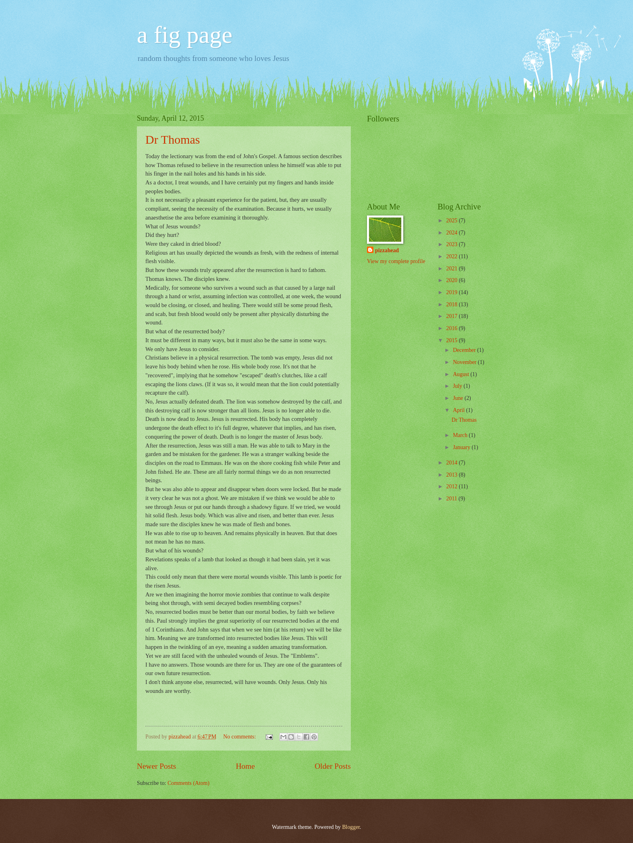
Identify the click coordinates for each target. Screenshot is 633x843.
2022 (452, 256)
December (465, 350)
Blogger (351, 827)
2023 (452, 244)
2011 (452, 499)
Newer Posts (156, 766)
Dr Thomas (172, 139)
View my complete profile (396, 261)
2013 (452, 475)
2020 (452, 280)
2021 (452, 269)
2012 (452, 486)
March (461, 435)
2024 (452, 233)
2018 (452, 304)
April (459, 410)
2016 (452, 328)
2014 (452, 463)
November (465, 362)
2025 (452, 221)
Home (245, 766)
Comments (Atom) (189, 783)
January (462, 447)
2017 (452, 316)
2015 (452, 340)
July (458, 386)
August (461, 374)
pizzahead (387, 250)
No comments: (240, 737)
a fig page (185, 34)
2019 (452, 292)
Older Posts (332, 766)
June (459, 398)
